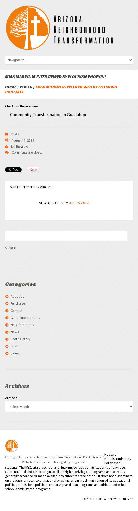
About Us (17, 296)
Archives (11, 398)
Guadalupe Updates (25, 318)
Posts (26, 86)
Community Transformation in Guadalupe (48, 114)
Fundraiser (18, 303)
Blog (102, 499)
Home (10, 86)
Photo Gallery (20, 339)
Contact (88, 499)
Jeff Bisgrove (19, 146)
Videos (16, 353)
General (16, 311)
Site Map (127, 499)
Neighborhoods (22, 325)
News (15, 332)
